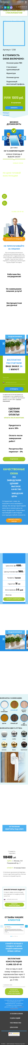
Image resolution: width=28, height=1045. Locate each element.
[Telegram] (5, 7)
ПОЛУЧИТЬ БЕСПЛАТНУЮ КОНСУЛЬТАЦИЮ (14, 991)
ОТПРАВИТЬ (14, 389)
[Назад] (3, 343)
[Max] (11, 7)
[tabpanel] (14, 138)
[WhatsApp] (8, 7)
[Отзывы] (2, 7)
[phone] (14, 985)
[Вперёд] (24, 343)
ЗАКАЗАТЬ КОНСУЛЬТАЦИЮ (14, 904)
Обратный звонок (23, 8)
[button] (14, 107)
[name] (14, 377)
